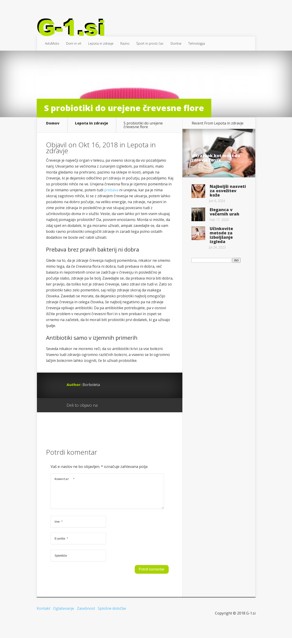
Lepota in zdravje (101, 43)
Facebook (114, 412)
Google (105, 412)
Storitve (175, 43)
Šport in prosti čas (149, 43)
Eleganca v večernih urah (224, 212)
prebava (111, 197)
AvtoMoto (52, 43)
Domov (52, 123)
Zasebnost (86, 621)
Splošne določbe (112, 621)
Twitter (123, 412)
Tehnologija (196, 43)
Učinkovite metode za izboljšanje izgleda (221, 235)
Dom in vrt (73, 43)
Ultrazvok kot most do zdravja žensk (215, 158)
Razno (124, 43)
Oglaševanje (63, 621)
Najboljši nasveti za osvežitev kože (228, 191)
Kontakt (43, 621)
